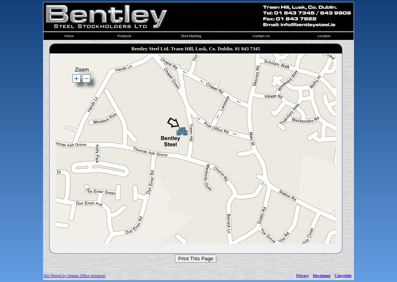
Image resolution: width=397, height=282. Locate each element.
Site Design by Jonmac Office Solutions (74, 275)
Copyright (343, 275)
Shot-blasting (191, 36)
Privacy (302, 275)
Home (69, 36)
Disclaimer (322, 275)
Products (124, 36)
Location (324, 36)
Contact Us (261, 36)
